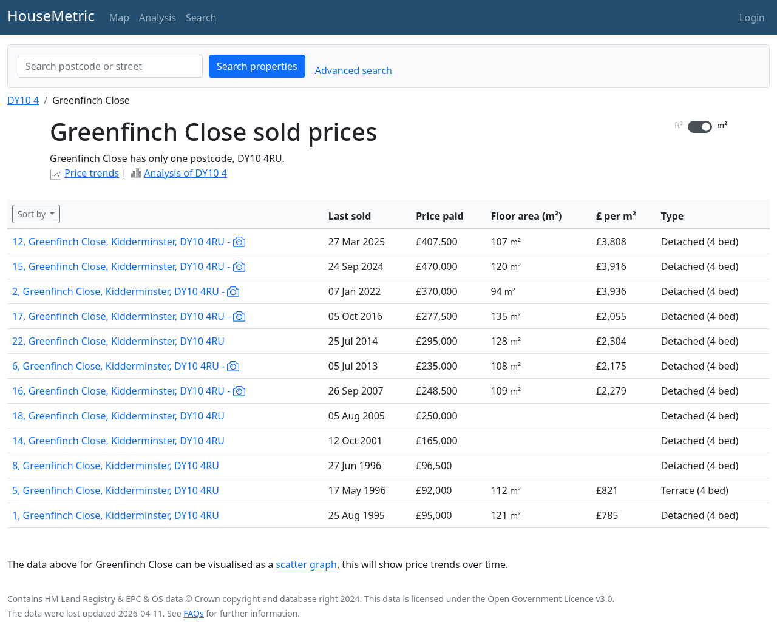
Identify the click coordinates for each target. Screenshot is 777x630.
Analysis (157, 17)
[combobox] (110, 66)
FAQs (193, 613)
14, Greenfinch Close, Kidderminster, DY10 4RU (118, 440)
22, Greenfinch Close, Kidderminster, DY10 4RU (118, 341)
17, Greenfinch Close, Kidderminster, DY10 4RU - (128, 316)
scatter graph (306, 564)
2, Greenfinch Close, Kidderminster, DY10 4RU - (125, 291)
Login (752, 17)
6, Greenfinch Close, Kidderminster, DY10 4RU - (125, 366)
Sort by (33, 214)
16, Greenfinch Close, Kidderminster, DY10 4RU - (128, 391)
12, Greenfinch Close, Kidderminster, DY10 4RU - (128, 241)
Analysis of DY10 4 (185, 173)
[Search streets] (110, 66)
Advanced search (353, 70)
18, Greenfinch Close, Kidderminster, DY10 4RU (118, 415)
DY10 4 (23, 100)
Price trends (91, 173)
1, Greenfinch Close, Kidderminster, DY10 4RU (115, 515)
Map (119, 17)
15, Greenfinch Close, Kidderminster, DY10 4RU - (128, 266)
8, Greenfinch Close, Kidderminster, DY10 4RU (115, 465)
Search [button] (201, 17)
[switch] (700, 127)
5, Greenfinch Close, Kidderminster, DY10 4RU (115, 490)
